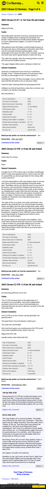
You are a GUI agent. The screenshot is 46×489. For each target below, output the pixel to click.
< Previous (5, 479)
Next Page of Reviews (23, 472)
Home (3, 14)
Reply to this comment (10, 410)
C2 (15, 14)
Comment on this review (10, 143)
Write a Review (23, 474)
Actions (40, 143)
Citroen (10, 14)
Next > (17, 479)
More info (3, 487)
